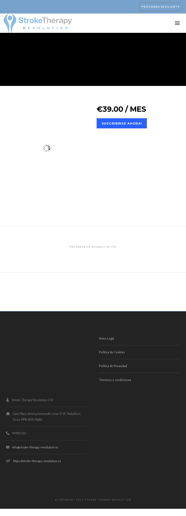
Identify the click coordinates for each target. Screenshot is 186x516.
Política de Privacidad (113, 366)
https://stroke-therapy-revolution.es (37, 461)
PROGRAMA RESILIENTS (161, 6)
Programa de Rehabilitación (93, 247)
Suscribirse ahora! (122, 123)
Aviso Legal (106, 338)
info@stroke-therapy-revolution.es (35, 447)
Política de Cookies (112, 352)
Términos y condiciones (115, 380)
